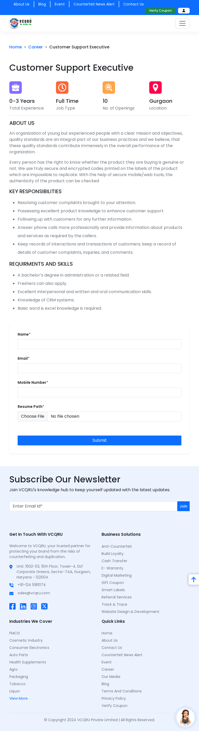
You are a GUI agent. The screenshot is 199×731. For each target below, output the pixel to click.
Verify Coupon (160, 10)
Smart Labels (113, 589)
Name (24, 334)
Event (60, 4)
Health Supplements (27, 662)
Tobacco (17, 683)
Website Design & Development (130, 611)
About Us (110, 640)
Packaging (18, 676)
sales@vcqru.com (34, 593)
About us (21, 4)
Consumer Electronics (29, 647)
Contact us (133, 4)
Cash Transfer (114, 560)
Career (108, 669)
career (35, 47)
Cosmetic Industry (26, 640)
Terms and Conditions (122, 691)
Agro (13, 669)
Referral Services (117, 597)
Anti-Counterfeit (117, 546)
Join (183, 506)
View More (18, 698)
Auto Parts (18, 654)
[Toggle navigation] (182, 23)
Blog (42, 4)
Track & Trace (114, 604)
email (24, 358)
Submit (100, 440)
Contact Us (112, 647)
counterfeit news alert (94, 4)
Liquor (14, 691)
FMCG (14, 633)
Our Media (111, 676)
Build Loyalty (113, 553)
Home (15, 47)
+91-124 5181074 (32, 584)
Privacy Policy (114, 698)
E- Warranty (112, 568)
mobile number (33, 382)
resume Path (31, 406)
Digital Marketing (117, 575)
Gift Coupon (113, 582)
